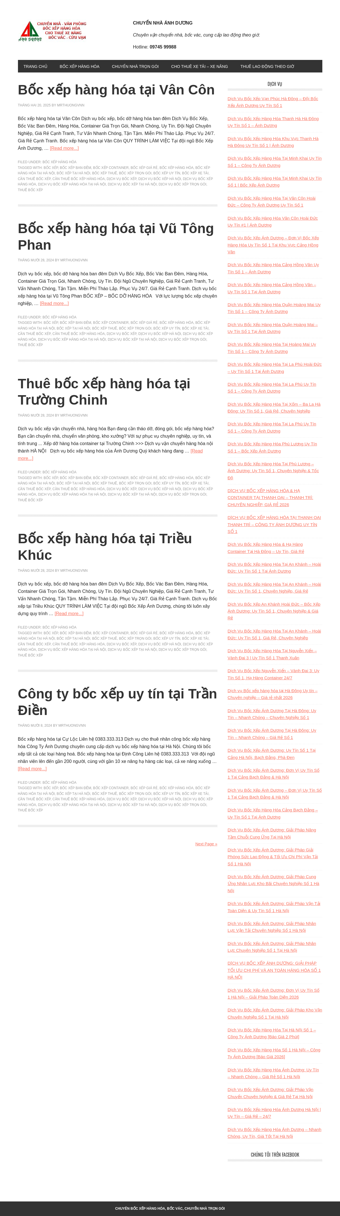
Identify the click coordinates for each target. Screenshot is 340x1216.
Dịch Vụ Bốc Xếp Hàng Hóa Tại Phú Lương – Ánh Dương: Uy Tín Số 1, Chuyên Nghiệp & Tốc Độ (273, 470)
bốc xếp (51, 168)
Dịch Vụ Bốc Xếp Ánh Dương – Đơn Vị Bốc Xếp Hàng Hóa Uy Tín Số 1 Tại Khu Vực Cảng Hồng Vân (273, 244)
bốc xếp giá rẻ (144, 168)
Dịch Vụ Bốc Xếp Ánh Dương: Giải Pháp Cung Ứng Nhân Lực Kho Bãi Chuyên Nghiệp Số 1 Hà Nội (273, 883)
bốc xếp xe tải (195, 173)
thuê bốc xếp (30, 190)
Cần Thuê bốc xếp (34, 179)
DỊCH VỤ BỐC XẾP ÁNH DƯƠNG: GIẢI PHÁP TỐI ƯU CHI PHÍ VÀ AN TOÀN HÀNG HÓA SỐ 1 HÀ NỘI (274, 970)
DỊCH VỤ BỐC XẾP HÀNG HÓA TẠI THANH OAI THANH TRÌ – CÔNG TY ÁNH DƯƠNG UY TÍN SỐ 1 (274, 524)
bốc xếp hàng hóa (177, 168)
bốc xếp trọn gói (135, 173)
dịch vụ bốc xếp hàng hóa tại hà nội (72, 184)
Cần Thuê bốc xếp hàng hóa (78, 179)
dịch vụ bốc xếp (121, 179)
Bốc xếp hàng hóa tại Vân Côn (116, 89)
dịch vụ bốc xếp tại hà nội (132, 184)
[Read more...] (64, 148)
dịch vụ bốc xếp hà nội (159, 179)
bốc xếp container (111, 168)
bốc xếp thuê (104, 173)
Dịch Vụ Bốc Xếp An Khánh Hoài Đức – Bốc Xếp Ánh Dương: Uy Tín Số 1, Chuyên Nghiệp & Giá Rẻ (274, 611)
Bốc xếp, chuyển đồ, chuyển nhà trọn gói (56, 30)
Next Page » (206, 844)
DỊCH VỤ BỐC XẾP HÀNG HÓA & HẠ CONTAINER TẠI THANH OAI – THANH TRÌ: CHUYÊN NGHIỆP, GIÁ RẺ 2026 (270, 497)
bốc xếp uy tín (166, 173)
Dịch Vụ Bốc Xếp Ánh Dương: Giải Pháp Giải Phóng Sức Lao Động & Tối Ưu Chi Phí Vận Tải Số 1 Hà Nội (273, 856)
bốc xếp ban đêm (75, 168)
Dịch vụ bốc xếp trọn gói (182, 184)
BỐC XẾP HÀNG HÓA (59, 162)
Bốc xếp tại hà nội (73, 173)
